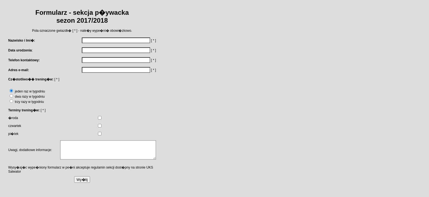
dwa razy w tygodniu (27, 97)
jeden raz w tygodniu (27, 91)
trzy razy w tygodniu (27, 102)
